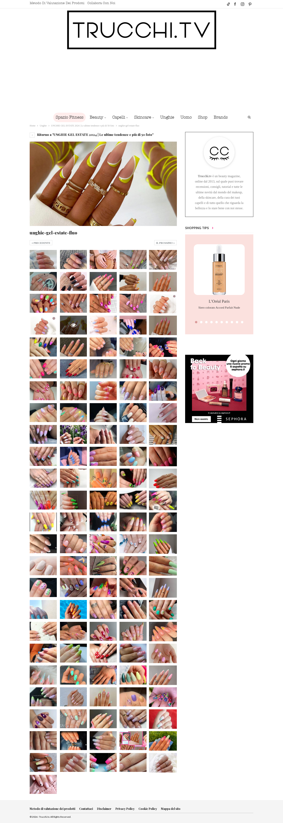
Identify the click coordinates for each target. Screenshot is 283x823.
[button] (196, 322)
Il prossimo (165, 242)
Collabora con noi (101, 3)
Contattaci (86, 809)
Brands (223, 117)
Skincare (142, 117)
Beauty (94, 117)
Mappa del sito (170, 809)
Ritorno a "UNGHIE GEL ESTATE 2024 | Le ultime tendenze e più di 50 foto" (91, 135)
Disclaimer (104, 809)
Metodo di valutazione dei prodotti (57, 3)
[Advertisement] (141, 81)
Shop (204, 117)
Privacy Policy (125, 809)
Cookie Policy (148, 809)
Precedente (41, 242)
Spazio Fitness (67, 117)
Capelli (117, 117)
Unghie (168, 117)
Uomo (187, 117)
